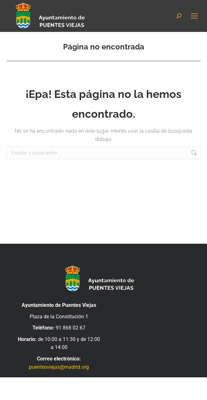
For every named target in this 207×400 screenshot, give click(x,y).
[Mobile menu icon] (194, 16)
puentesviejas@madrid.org (59, 367)
